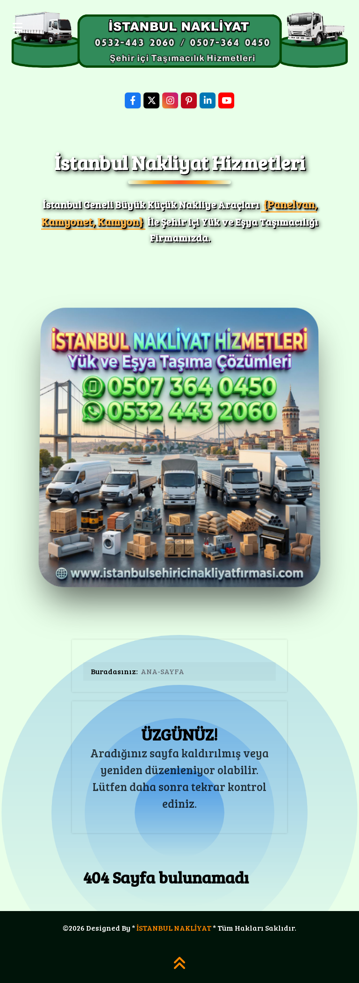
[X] (151, 100)
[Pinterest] (189, 100)
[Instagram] (170, 100)
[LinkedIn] (207, 100)
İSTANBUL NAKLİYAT (173, 928)
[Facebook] (133, 100)
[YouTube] (226, 100)
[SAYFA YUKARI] (179, 966)
